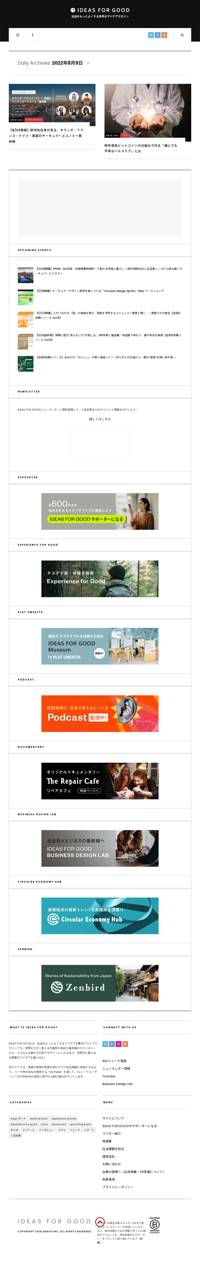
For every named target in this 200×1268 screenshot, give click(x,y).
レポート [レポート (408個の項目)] (89, 1130)
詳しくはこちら (100, 419)
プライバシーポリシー (118, 1187)
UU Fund (55, 1072)
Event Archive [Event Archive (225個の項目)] (38, 1118)
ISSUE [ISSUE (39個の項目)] (44, 1124)
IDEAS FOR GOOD (55, 1221)
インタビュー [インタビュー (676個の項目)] (46, 1130)
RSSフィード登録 (114, 1061)
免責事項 (108, 1179)
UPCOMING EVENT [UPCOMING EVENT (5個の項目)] (80, 1124)
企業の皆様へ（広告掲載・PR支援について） (134, 1172)
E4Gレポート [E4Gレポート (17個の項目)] (18, 1118)
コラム (125, 135)
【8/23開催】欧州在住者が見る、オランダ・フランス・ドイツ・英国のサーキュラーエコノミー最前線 (46, 136)
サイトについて (113, 1118)
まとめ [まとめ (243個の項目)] (14, 1130)
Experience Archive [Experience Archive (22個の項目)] (64, 1118)
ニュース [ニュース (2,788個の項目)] (75, 1130)
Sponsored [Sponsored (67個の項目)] (59, 1124)
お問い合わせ (111, 1164)
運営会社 (108, 1156)
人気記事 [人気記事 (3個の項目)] (16, 1136)
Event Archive (34, 119)
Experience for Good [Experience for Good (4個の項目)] (24, 1124)
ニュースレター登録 (116, 1068)
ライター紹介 (111, 1133)
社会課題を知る (113, 1149)
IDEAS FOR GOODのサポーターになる (129, 1126)
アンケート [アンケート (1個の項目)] (28, 1130)
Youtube (108, 1076)
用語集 (107, 1141)
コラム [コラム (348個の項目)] (62, 1130)
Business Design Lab (117, 1084)
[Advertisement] (100, 207)
